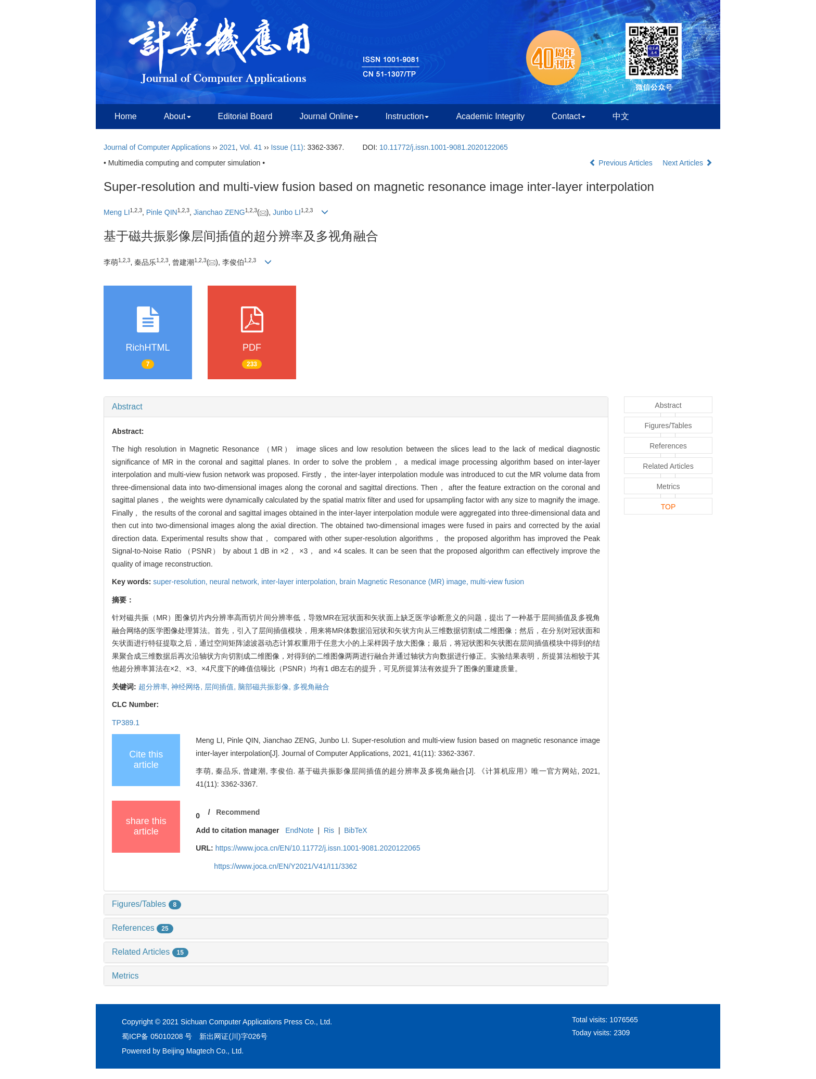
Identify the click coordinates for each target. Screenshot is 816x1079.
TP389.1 (125, 722)
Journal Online (328, 116)
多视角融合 (311, 687)
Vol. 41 (251, 147)
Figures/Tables (146, 904)
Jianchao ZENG (219, 212)
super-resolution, (181, 581)
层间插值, (221, 687)
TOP (668, 507)
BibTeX (355, 830)
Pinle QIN (161, 212)
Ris (329, 830)
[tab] (356, 407)
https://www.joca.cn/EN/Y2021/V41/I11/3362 (285, 866)
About (177, 116)
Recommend (238, 812)
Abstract (127, 406)
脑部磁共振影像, (265, 687)
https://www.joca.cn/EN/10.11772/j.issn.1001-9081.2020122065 (317, 848)
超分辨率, (155, 687)
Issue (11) (287, 147)
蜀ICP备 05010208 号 (157, 1036)
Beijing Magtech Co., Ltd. (203, 1051)
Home (125, 116)
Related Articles (150, 951)
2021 (228, 147)
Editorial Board (245, 116)
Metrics (125, 975)
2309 (622, 1033)
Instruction (407, 116)
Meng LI (117, 212)
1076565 (623, 1020)
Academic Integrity (490, 116)
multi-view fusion (497, 581)
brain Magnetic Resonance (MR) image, (404, 581)
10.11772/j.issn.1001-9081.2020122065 (443, 147)
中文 (621, 116)
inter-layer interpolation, (300, 581)
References (142, 927)
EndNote (299, 830)
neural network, (236, 581)
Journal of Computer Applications (157, 147)
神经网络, (188, 687)
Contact (568, 116)
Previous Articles (621, 163)
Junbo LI (287, 212)
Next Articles (687, 163)
